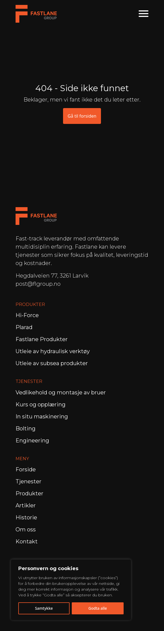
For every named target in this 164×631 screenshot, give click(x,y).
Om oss (26, 529)
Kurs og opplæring (41, 404)
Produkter (29, 493)
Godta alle (97, 608)
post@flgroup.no (38, 284)
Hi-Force (27, 315)
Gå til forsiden (82, 116)
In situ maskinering (42, 416)
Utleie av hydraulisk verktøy (53, 351)
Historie (26, 517)
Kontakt (27, 541)
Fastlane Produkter (42, 339)
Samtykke (44, 608)
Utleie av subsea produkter (52, 363)
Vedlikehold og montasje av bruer (61, 392)
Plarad (24, 327)
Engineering (33, 440)
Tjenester (28, 481)
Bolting (26, 428)
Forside (26, 469)
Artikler (26, 505)
